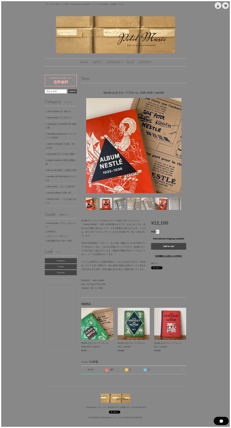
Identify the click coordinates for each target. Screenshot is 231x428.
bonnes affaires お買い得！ (60, 193)
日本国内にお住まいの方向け (168, 256)
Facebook (61, 273)
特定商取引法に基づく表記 (59, 241)
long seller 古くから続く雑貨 (60, 154)
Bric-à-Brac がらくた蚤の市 (61, 186)
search (72, 91)
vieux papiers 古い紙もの (59, 111)
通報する (154, 263)
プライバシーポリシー (57, 236)
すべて (91, 369)
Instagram (61, 261)
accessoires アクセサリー (59, 117)
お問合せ (51, 231)
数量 (153, 231)
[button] (114, 62)
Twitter (61, 267)
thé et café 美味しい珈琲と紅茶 (62, 170)
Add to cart (168, 246)
